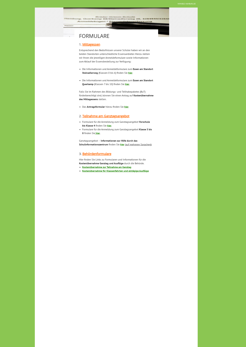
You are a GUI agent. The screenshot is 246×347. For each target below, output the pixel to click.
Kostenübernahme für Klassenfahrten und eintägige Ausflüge (115, 170)
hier (109, 125)
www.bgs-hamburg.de (187, 4)
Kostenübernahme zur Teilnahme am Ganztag (106, 167)
